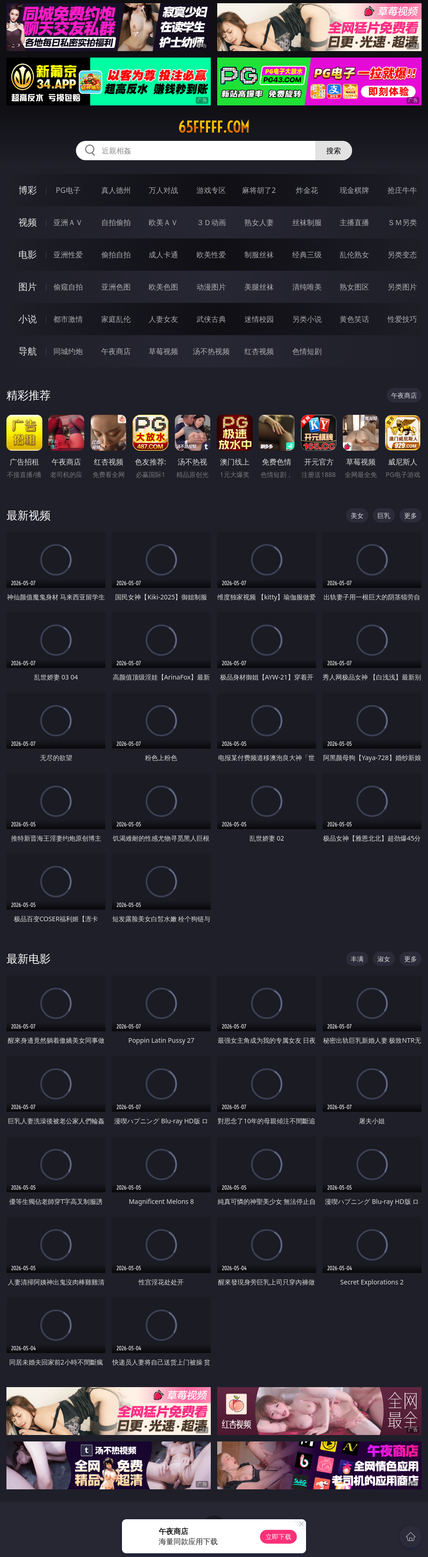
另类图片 (402, 287)
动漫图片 (211, 287)
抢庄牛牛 (402, 190)
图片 (27, 286)
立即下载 (278, 1536)
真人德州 (116, 190)
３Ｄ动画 (211, 222)
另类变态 (402, 255)
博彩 (27, 190)
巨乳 (383, 515)
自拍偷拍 (116, 222)
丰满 (357, 958)
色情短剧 (307, 351)
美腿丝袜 (259, 287)
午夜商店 (116, 351)
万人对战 (163, 190)
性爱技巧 (402, 319)
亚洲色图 (116, 287)
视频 (27, 222)
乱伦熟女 (354, 255)
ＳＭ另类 (402, 222)
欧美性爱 (211, 255)
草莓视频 (163, 351)
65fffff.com (213, 127)
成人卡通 (163, 255)
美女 (357, 515)
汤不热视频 (211, 351)
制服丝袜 (259, 255)
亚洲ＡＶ (68, 222)
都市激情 (68, 319)
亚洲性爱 (68, 255)
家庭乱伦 (116, 319)
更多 (410, 515)
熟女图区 (354, 287)
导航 (27, 351)
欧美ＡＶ (163, 222)
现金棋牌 (354, 190)
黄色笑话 (354, 319)
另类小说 (307, 319)
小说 (27, 319)
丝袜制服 (307, 222)
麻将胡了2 (259, 190)
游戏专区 (211, 190)
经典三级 (307, 255)
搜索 (333, 150)
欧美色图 (163, 287)
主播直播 (354, 222)
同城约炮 (68, 351)
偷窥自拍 (68, 287)
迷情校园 (259, 319)
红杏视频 (259, 351)
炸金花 (307, 190)
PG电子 (68, 190)
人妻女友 (163, 319)
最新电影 (28, 958)
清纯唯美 (307, 287)
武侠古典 (211, 319)
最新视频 (28, 515)
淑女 (383, 958)
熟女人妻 (259, 222)
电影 (27, 254)
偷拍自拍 (116, 255)
